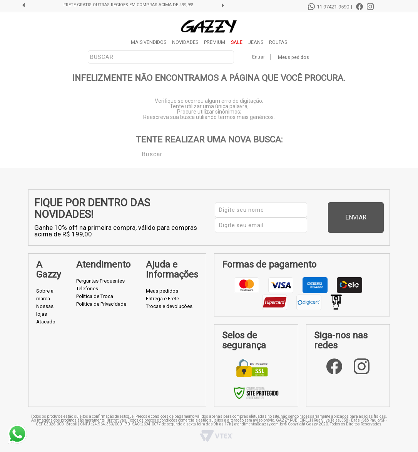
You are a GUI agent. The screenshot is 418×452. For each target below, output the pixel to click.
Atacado (45, 322)
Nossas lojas (45, 310)
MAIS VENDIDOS (148, 42)
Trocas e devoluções (169, 306)
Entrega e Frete (162, 298)
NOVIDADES (185, 42)
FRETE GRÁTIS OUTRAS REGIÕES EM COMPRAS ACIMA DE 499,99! (128, 5)
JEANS (255, 42)
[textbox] (161, 57)
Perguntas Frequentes (100, 281)
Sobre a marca (45, 294)
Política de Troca (94, 296)
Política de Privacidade (101, 304)
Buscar (136, 153)
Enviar (369, 217)
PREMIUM (214, 42)
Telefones (87, 288)
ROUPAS (278, 42)
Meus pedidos (293, 57)
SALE (236, 42)
